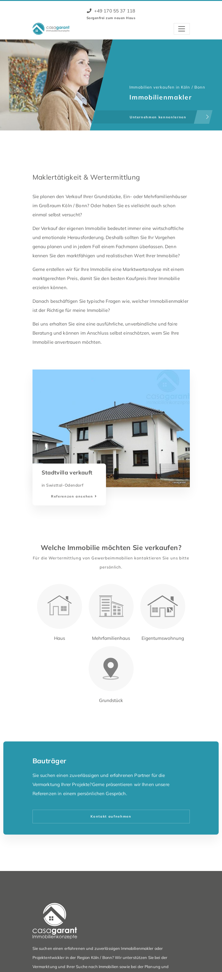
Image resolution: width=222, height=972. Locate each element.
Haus (59, 638)
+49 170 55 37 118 (111, 11)
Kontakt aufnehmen (111, 816)
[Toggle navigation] (182, 29)
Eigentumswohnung (163, 638)
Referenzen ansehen (72, 496)
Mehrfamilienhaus (111, 638)
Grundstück (111, 700)
